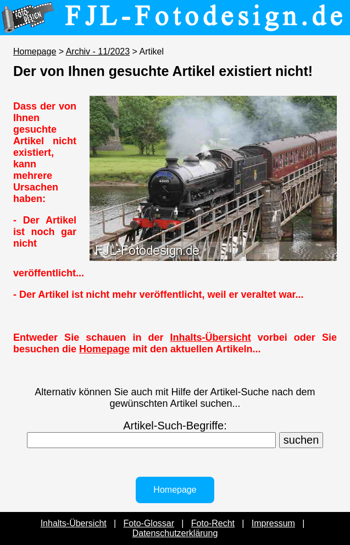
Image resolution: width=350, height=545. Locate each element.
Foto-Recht (213, 523)
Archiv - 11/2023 (98, 51)
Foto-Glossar (149, 523)
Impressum (273, 523)
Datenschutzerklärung (175, 533)
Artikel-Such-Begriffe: (175, 425)
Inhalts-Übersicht (210, 337)
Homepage (34, 51)
